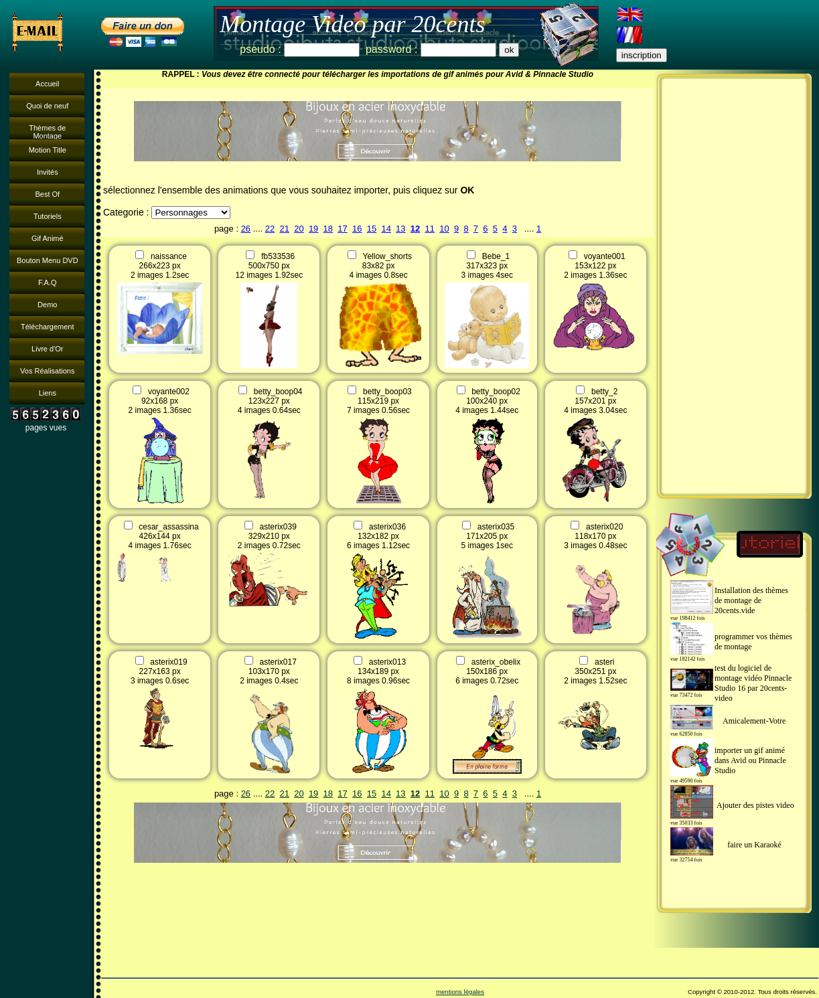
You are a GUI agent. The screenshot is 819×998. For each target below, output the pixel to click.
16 (357, 229)
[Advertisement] (734, 286)
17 (342, 229)
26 (245, 229)
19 (313, 229)
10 (444, 229)
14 (385, 229)
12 (415, 229)
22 (270, 229)
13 (400, 229)
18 (328, 229)
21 (284, 229)
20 (298, 229)
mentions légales (460, 991)
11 (430, 229)
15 (371, 229)
